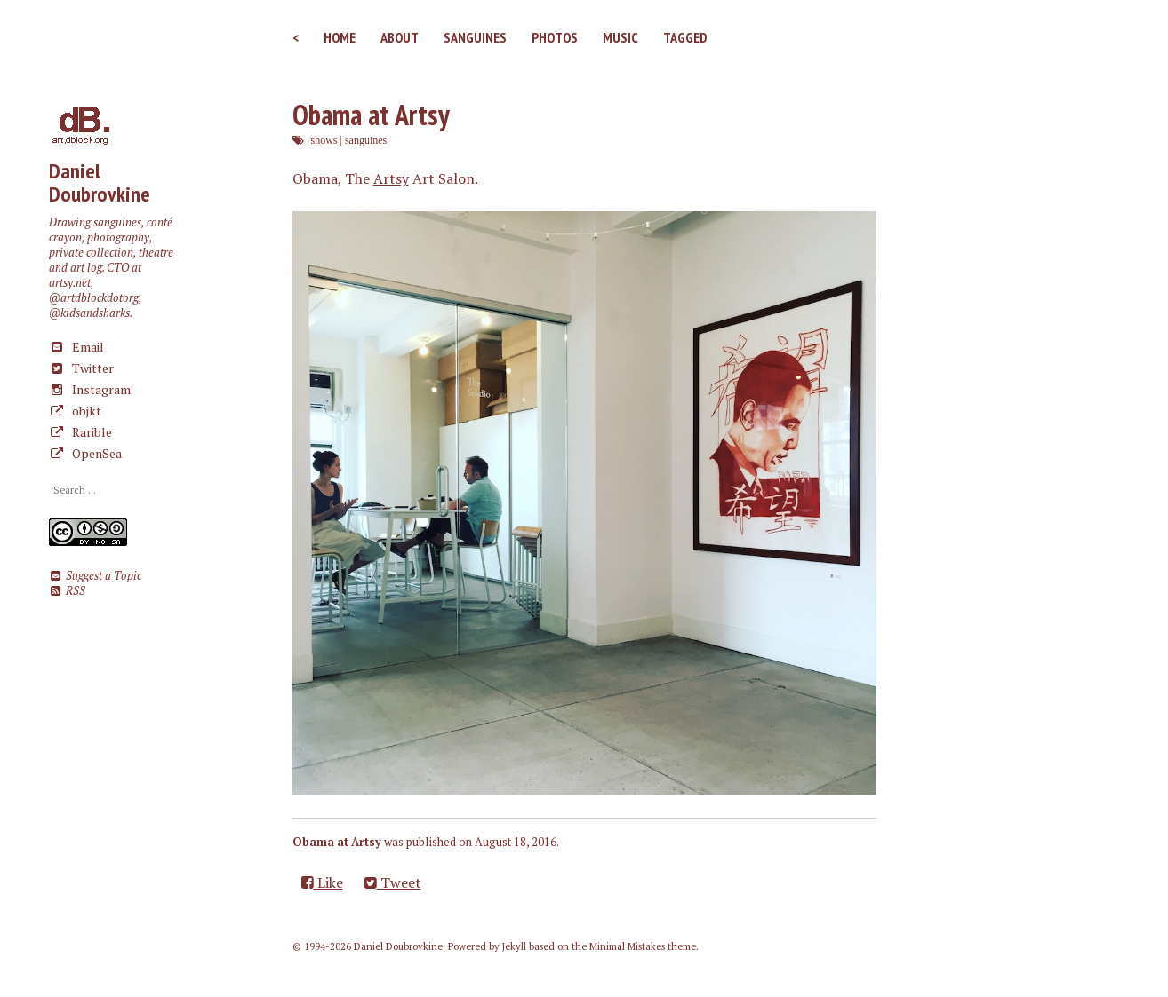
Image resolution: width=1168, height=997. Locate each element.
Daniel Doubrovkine (99, 182)
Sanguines (475, 37)
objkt (75, 410)
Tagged (685, 37)
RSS (67, 590)
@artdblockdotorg (94, 297)
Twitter (81, 368)
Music (620, 37)
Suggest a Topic (95, 575)
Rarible (80, 431)
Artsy (391, 178)
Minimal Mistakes (627, 946)
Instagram (90, 389)
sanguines (366, 140)
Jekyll (514, 946)
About (399, 37)
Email (76, 346)
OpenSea (85, 453)
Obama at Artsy (371, 114)
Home (340, 37)
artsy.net (70, 282)
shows (324, 140)
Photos (555, 37)
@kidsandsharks (89, 312)
